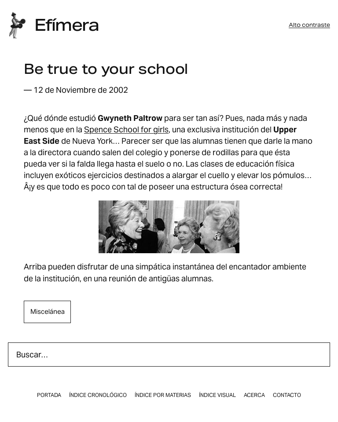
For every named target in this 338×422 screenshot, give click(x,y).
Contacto (287, 395)
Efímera (66, 25)
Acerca (254, 395)
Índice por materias (163, 395)
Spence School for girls (126, 129)
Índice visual (217, 395)
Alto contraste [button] (309, 25)
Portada (49, 395)
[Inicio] (17, 25)
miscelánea (47, 311)
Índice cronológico (98, 395)
